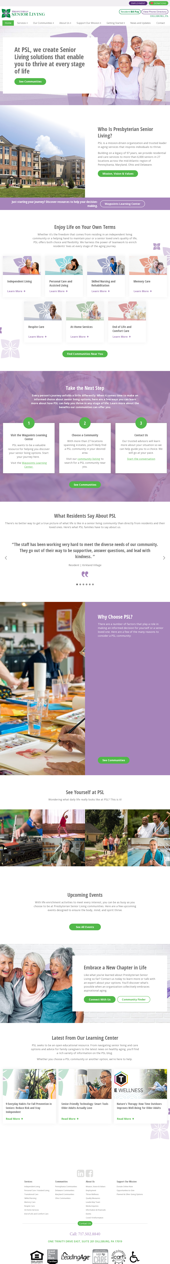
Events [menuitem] (88, 1214)
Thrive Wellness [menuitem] (92, 1194)
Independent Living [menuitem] (32, 1186)
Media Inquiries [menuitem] (92, 1206)
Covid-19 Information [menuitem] (94, 1217)
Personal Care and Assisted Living (60, 283)
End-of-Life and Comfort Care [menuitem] (36, 1214)
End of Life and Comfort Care (122, 328)
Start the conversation (141, 459)
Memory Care (142, 281)
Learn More (14, 291)
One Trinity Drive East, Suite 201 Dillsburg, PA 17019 (85, 1241)
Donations (160, 3)
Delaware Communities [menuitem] (64, 1190)
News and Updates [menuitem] (140, 23)
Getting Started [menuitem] (115, 23)
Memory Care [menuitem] (29, 1202)
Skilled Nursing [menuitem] (30, 1198)
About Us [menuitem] (64, 23)
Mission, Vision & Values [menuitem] (95, 1186)
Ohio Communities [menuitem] (62, 1198)
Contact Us (85, 1223)
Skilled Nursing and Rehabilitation (103, 283)
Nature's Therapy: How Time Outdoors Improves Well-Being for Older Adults (139, 1106)
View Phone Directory (155, 11)
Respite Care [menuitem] (29, 1206)
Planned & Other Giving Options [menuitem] (130, 1194)
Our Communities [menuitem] (42, 23)
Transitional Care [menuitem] (31, 1194)
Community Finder (134, 999)
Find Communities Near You (85, 354)
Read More (13, 1118)
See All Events (85, 927)
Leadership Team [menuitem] (93, 1202)
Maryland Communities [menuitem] (64, 1194)
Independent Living (19, 281)
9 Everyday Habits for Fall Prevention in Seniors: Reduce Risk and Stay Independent (29, 1108)
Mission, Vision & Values (117, 173)
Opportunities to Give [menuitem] (125, 1190)
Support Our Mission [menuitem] (88, 23)
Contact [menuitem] (160, 23)
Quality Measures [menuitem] (93, 1198)
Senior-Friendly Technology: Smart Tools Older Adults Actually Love (84, 1106)
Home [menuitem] (8, 23)
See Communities (30, 81)
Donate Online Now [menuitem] (125, 1186)
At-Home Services (81, 326)
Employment (138, 3)
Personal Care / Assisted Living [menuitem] (36, 1190)
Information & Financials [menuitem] (96, 1210)
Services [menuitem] (21, 23)
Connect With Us (99, 999)
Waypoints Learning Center (122, 203)
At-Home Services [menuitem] (31, 1210)
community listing (89, 459)
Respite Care (36, 326)
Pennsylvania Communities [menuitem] (66, 1186)
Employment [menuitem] (91, 1190)
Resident (130, 11)
